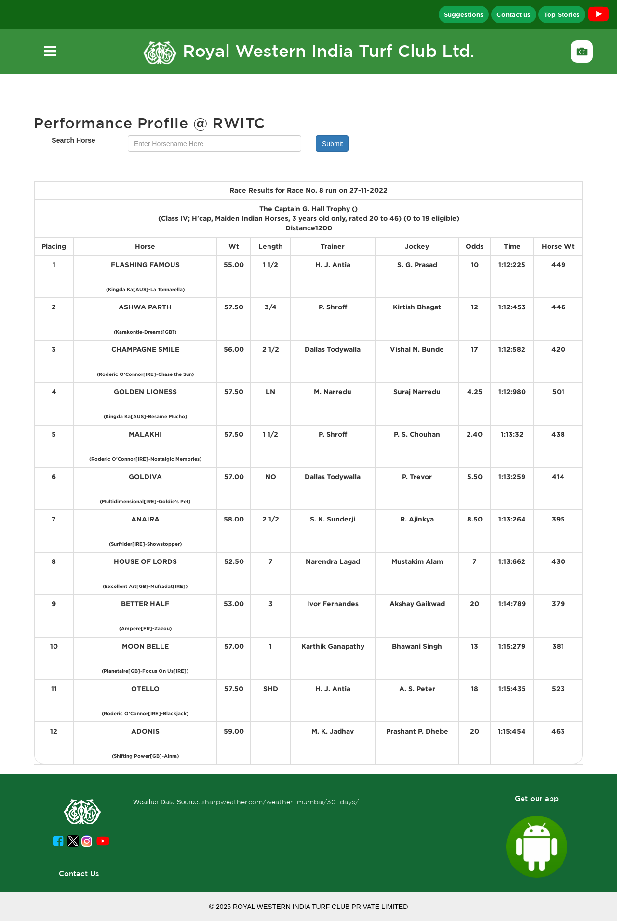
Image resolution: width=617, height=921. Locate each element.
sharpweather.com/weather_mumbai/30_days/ (280, 802)
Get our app (537, 798)
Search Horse (73, 140)
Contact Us (79, 873)
